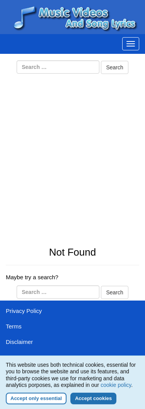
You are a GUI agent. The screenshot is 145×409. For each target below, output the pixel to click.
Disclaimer (19, 342)
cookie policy (116, 387)
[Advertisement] (72, 152)
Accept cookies (93, 401)
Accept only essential (36, 401)
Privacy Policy (24, 311)
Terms (14, 326)
